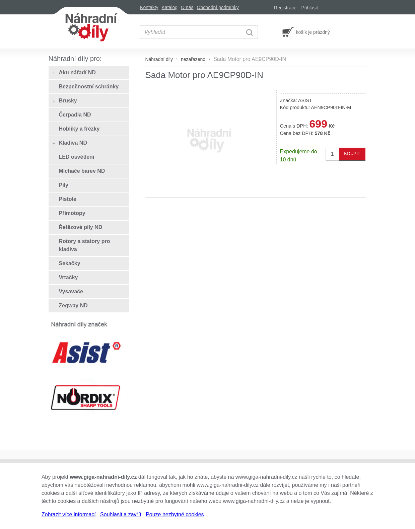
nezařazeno (193, 59)
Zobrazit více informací (69, 514)
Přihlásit (309, 7)
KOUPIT (352, 153)
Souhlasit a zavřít (120, 514)
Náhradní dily (159, 59)
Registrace (285, 7)
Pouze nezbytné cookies (175, 514)
